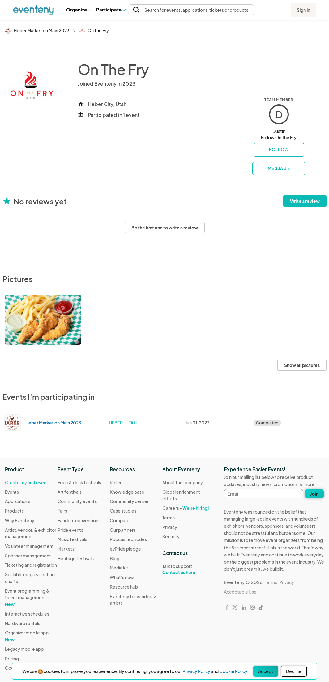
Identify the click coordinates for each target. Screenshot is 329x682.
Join (314, 494)
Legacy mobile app (24, 649)
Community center (129, 501)
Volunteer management (29, 546)
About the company (182, 482)
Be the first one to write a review (164, 227)
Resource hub (124, 587)
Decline (293, 671)
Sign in (303, 10)
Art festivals (70, 492)
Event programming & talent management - (27, 597)
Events (12, 492)
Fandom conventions (79, 520)
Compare (120, 520)
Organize (78, 9)
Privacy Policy (196, 671)
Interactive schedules (27, 613)
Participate (110, 9)
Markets (66, 549)
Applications (17, 501)
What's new (122, 577)
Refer (116, 482)
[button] (78, 9)
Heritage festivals (76, 558)
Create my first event (26, 482)
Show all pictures (302, 365)
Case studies (123, 511)
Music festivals (72, 539)
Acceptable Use (240, 592)
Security (171, 536)
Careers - (185, 508)
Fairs (62, 511)
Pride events (70, 530)
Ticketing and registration (31, 565)
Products (14, 511)
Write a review (305, 201)
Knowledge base (127, 492)
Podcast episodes (128, 539)
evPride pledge (125, 549)
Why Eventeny (19, 520)
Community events (77, 501)
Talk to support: (188, 569)
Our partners (123, 530)
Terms (168, 517)
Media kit (119, 567)
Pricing (12, 658)
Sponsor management (28, 555)
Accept (265, 671)
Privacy (169, 527)
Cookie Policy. (233, 671)
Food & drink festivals (79, 482)
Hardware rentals (22, 623)
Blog (114, 558)
